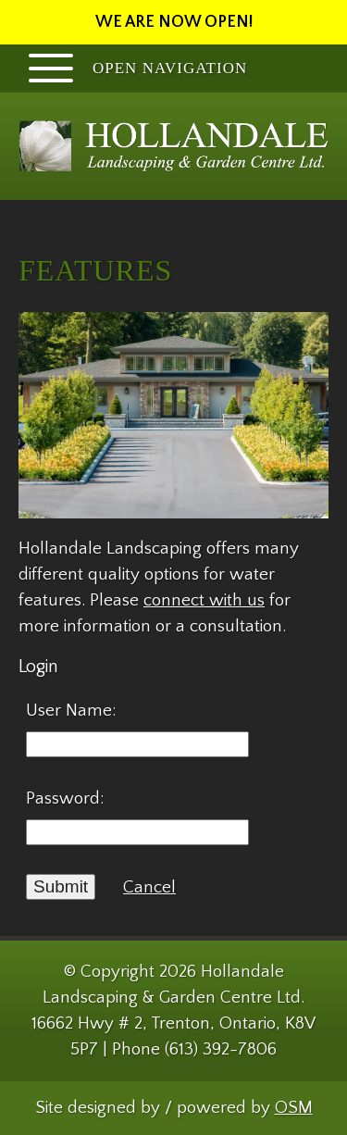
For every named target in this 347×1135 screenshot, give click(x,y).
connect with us (204, 600)
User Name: (71, 710)
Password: (65, 798)
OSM (294, 1107)
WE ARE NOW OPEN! (174, 22)
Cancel (149, 887)
